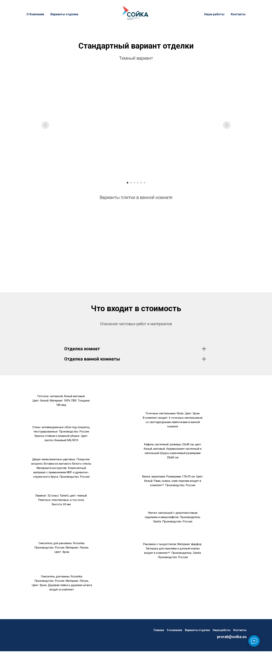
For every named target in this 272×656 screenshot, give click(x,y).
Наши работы (214, 14)
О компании (174, 630)
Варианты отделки (64, 14)
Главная (159, 630)
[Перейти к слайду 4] (137, 182)
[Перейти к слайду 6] (144, 182)
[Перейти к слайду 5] (141, 182)
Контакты (238, 14)
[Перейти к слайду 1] (127, 182)
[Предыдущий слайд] (45, 125)
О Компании (35, 14)
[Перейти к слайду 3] (134, 182)
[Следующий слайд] (226, 125)
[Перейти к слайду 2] (131, 182)
